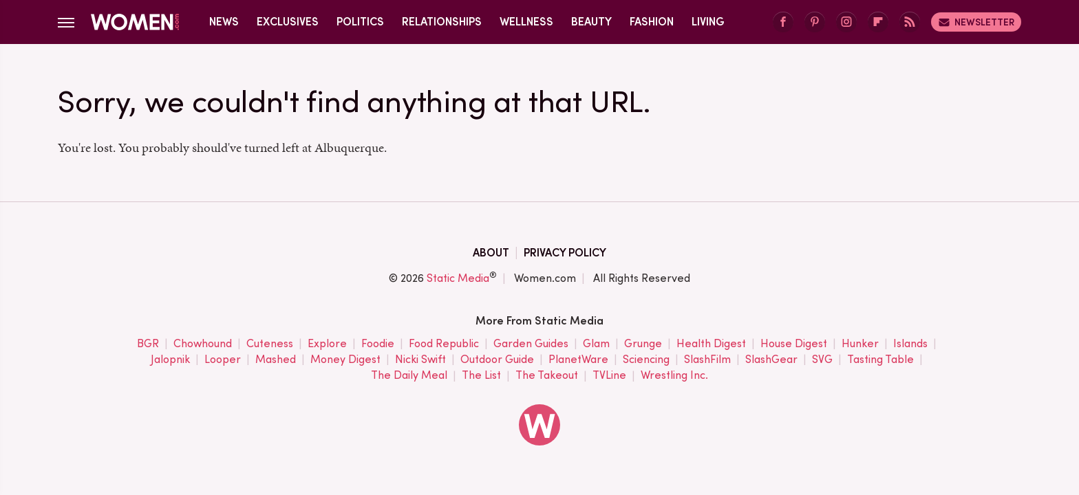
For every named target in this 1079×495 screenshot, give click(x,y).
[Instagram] (846, 22)
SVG (822, 360)
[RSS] (909, 22)
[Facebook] (783, 22)
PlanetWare (578, 360)
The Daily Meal (409, 376)
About (491, 252)
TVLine (609, 376)
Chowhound (202, 344)
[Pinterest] (814, 22)
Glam (596, 344)
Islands (910, 344)
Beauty (591, 21)
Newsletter (976, 22)
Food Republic (444, 344)
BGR (148, 344)
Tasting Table (880, 360)
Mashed (275, 360)
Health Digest (711, 344)
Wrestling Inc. (674, 376)
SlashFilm (707, 360)
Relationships (442, 21)
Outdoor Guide (497, 360)
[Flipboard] (878, 22)
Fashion (652, 21)
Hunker (860, 344)
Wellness (526, 21)
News (224, 21)
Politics (360, 21)
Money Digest (345, 360)
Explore (327, 344)
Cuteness (269, 344)
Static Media (458, 278)
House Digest (793, 344)
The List (481, 376)
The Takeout (546, 376)
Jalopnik (170, 360)
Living (708, 21)
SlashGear (771, 360)
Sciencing (646, 360)
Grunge (643, 344)
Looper (222, 360)
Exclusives (288, 21)
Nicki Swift (420, 360)
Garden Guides (530, 344)
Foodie (377, 344)
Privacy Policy (565, 252)
